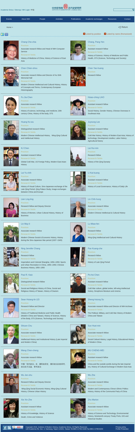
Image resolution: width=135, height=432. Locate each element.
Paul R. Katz (27, 275)
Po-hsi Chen (93, 275)
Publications (76, 19)
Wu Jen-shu (26, 375)
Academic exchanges (94, 19)
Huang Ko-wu (27, 122)
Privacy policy (121, 427)
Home (9, 27)
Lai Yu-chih (26, 173)
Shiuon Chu (26, 326)
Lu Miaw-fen (93, 224)
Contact (127, 19)
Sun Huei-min (94, 326)
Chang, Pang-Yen (96, 42)
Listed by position (93, 34)
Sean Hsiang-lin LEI (30, 299)
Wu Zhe (91, 375)
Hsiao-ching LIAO (96, 97)
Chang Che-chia (28, 42)
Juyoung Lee (94, 122)
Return (123, 27)
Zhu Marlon (93, 400)
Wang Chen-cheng (29, 350)
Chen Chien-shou (29, 68)
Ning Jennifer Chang (30, 248)
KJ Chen (25, 148)
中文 (32, 10)
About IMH (26, 19)
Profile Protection (122, 429)
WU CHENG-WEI (96, 350)
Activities (59, 19)
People (42, 19)
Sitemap (18, 10)
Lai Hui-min (93, 148)
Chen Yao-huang (96, 68)
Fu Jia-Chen (26, 97)
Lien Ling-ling (27, 199)
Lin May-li (25, 224)
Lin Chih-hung (94, 199)
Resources (112, 19)
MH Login (26, 10)
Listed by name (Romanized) (119, 34)
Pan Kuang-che (95, 248)
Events (9, 19)
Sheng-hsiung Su (96, 299)
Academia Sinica (7, 10)
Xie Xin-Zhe (26, 400)
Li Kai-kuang (93, 173)
